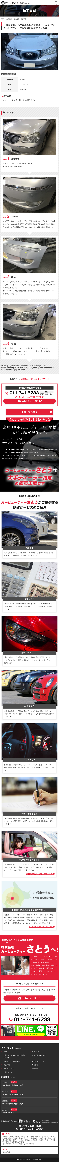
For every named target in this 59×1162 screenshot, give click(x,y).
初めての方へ (36, 1052)
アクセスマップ (9, 1069)
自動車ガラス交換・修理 (12, 1061)
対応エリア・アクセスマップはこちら (41, 927)
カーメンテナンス (38, 1061)
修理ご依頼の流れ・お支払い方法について (39, 874)
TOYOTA (23, 80)
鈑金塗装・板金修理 (39, 1055)
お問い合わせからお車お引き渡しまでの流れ (16, 1056)
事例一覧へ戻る (29, 412)
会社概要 (35, 1065)
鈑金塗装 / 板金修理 (8, 74)
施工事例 (7, 1065)
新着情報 (35, 1069)
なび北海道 (6, 1152)
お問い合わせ (8, 1072)
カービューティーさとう (26, 1159)
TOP (5, 1052)
